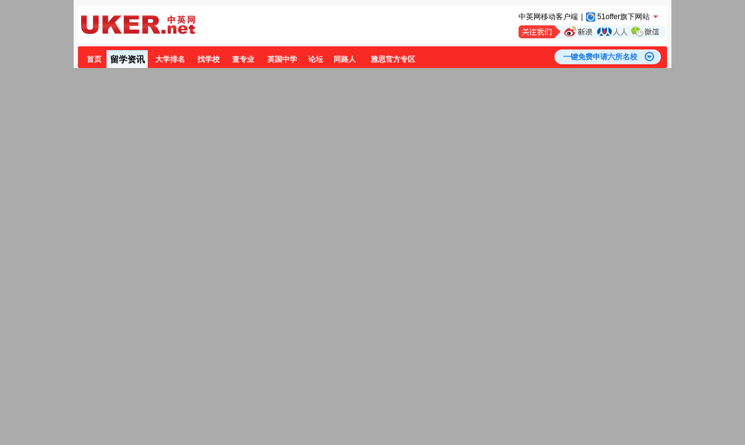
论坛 (315, 59)
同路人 (345, 59)
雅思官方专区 (393, 59)
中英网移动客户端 (548, 16)
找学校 (208, 59)
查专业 (243, 59)
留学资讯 (127, 59)
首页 (94, 59)
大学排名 (170, 59)
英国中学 (282, 59)
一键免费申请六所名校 (600, 57)
